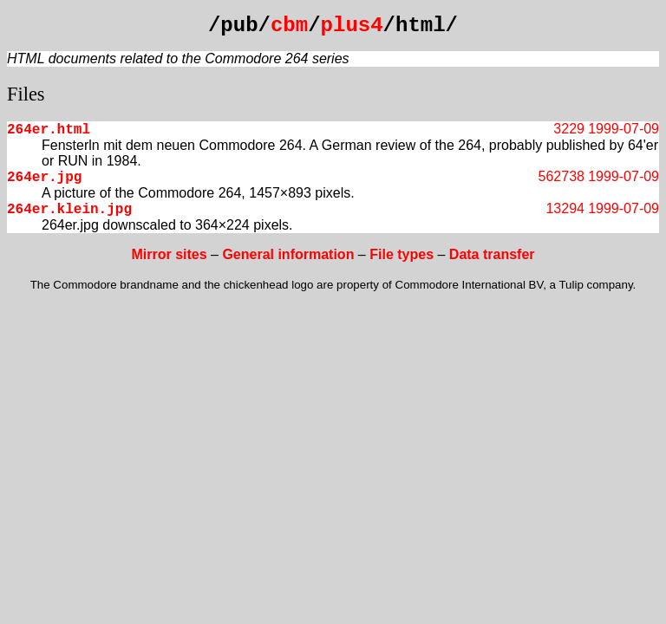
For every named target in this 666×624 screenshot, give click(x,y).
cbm (289, 25)
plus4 (352, 25)
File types (401, 254)
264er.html (48, 130)
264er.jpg (44, 177)
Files (26, 94)
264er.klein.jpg (69, 210)
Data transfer (492, 254)
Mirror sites (168, 254)
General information (288, 254)
